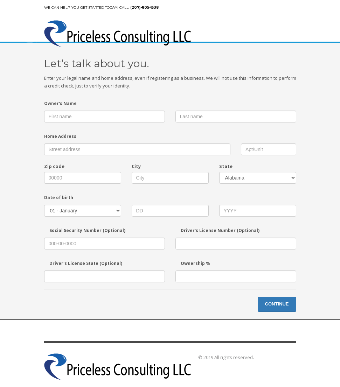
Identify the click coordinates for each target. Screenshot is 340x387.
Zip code (54, 166)
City (136, 166)
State (226, 166)
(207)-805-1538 (144, 7)
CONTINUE (277, 304)
